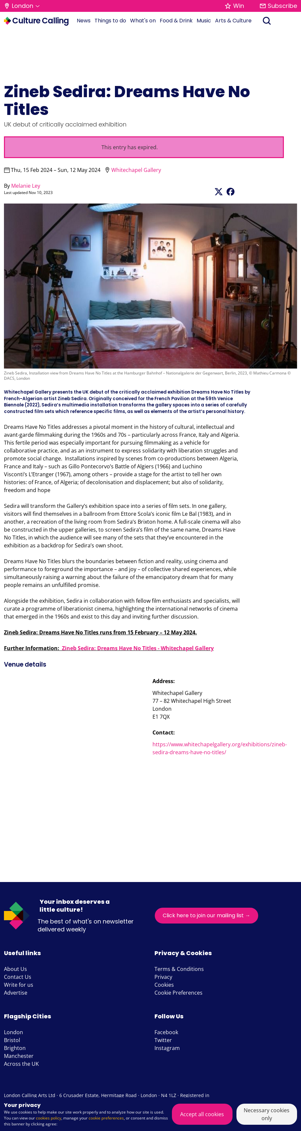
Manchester (19, 1056)
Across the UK (21, 1063)
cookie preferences (106, 1118)
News (84, 20)
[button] (22, 6)
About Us (15, 969)
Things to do (110, 20)
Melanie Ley (25, 185)
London (13, 1032)
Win (234, 6)
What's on (143, 20)
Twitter (163, 1040)
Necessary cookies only (266, 1114)
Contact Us (17, 976)
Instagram (167, 1048)
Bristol (12, 1040)
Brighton (15, 1048)
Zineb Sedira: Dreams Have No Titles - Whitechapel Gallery (138, 648)
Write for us (18, 984)
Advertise (15, 992)
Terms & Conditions (179, 969)
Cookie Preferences (178, 992)
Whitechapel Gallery (136, 170)
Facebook (166, 1032)
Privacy (163, 976)
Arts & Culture (233, 20)
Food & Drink (176, 20)
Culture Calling (36, 20)
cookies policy (48, 1118)
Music (204, 20)
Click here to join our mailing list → (206, 915)
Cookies (164, 984)
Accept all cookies (202, 1114)
